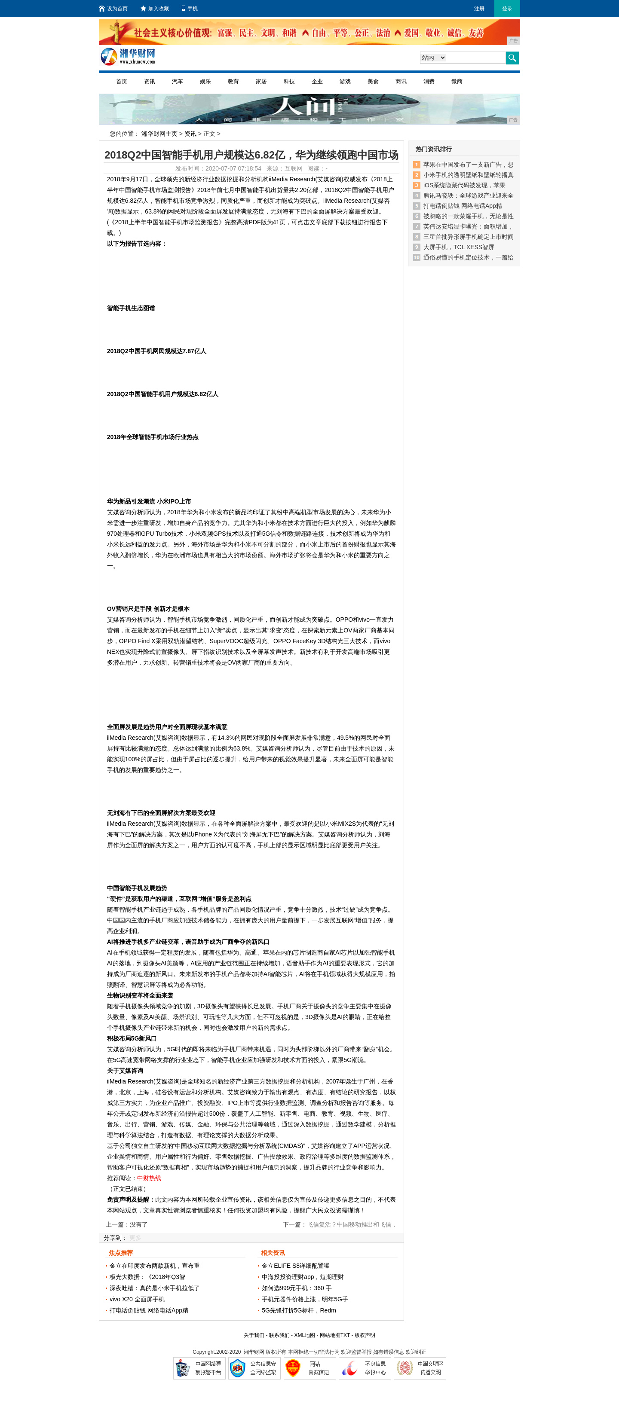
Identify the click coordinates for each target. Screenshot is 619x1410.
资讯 (149, 81)
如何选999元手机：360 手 (297, 1288)
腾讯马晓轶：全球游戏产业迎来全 (468, 195)
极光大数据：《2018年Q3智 (147, 1276)
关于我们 (254, 1335)
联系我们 (279, 1335)
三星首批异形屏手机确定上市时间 (468, 236)
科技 (289, 81)
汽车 (177, 81)
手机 (190, 9)
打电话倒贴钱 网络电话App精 (149, 1310)
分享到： (116, 1237)
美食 (373, 81)
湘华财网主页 (159, 133)
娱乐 (205, 81)
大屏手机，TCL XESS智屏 (458, 247)
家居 (261, 81)
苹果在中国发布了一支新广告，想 (468, 164)
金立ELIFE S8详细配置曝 (296, 1265)
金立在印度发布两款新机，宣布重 (155, 1265)
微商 (457, 81)
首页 (121, 81)
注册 (479, 9)
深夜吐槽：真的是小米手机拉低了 (155, 1288)
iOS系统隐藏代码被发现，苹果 (464, 185)
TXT (345, 1335)
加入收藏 (155, 9)
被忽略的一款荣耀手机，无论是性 (468, 216)
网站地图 (330, 1335)
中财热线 (149, 1178)
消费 (429, 81)
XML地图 (304, 1335)
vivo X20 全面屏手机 (137, 1299)
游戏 (345, 81)
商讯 (401, 81)
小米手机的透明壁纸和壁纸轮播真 (468, 174)
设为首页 (113, 9)
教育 (233, 81)
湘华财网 (254, 1352)
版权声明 (365, 1335)
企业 (317, 81)
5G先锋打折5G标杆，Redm (299, 1310)
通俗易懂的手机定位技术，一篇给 (468, 257)
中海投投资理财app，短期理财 (303, 1276)
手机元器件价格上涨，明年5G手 (305, 1299)
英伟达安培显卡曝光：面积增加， (468, 226)
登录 (507, 9)
